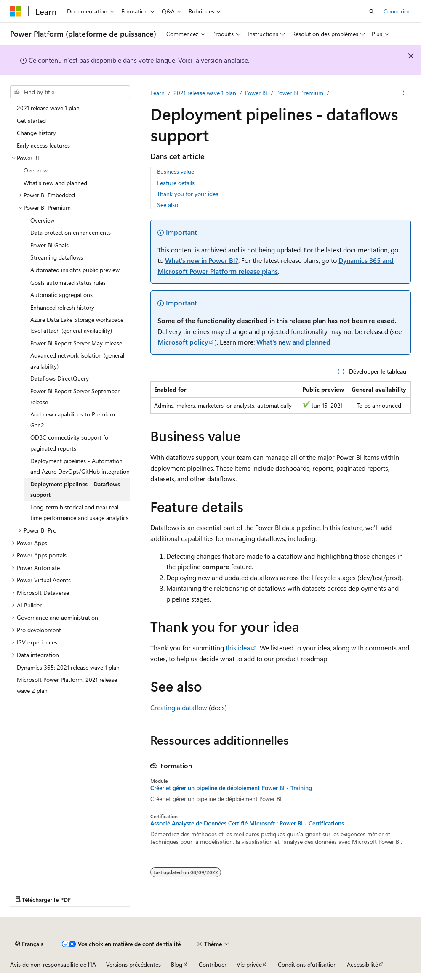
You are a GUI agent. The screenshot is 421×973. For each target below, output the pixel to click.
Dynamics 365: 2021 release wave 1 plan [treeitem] (68, 667)
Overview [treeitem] (36, 170)
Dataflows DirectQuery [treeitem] (59, 378)
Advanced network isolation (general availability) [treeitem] (77, 360)
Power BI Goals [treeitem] (49, 245)
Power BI (256, 93)
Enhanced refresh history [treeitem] (62, 307)
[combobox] (70, 92)
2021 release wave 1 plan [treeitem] (48, 108)
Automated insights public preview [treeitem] (75, 270)
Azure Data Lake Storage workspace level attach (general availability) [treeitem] (76, 324)
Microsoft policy (182, 341)
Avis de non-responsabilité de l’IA (53, 964)
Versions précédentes (133, 964)
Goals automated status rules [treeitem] (68, 282)
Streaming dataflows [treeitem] (56, 257)
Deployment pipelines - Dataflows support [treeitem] (75, 489)
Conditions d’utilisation (307, 964)
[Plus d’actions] (403, 93)
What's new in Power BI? (201, 260)
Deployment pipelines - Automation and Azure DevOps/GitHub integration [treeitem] (80, 466)
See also (167, 205)
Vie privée (249, 964)
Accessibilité (362, 964)
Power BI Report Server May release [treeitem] (76, 343)
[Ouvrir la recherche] (371, 11)
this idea (238, 647)
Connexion (397, 11)
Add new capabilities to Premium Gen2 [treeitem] (72, 419)
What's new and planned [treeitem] (55, 183)
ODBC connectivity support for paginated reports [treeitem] (70, 442)
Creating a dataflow (178, 707)
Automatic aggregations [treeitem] (61, 295)
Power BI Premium (299, 93)
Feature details (176, 183)
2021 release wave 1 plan (204, 93)
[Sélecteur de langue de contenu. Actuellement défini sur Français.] (29, 944)
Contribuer (212, 964)
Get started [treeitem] (31, 121)
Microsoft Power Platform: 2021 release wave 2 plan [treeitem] (67, 685)
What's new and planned (293, 341)
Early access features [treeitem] (43, 145)
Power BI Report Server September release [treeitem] (75, 396)
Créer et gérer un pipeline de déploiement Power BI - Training (231, 788)
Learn (157, 93)
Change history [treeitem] (36, 133)
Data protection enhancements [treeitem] (70, 232)
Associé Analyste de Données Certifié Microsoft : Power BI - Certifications (247, 823)
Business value (175, 171)
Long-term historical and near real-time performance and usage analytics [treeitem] (79, 512)
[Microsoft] (15, 11)
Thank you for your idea (187, 194)
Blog (176, 964)
